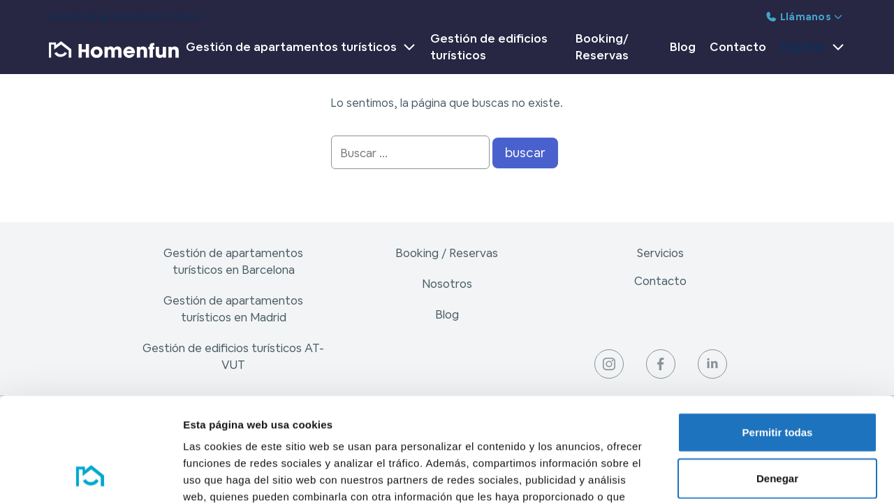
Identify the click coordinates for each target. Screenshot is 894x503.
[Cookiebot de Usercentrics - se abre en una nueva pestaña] (90, 475)
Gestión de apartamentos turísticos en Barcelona (233, 261)
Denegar (777, 384)
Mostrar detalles (756, 475)
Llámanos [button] (804, 16)
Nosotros (447, 283)
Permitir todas (777, 338)
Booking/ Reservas (602, 47)
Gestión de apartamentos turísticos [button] (301, 46)
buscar (525, 152)
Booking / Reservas (446, 253)
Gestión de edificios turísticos (489, 47)
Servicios (660, 253)
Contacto (738, 46)
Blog (683, 46)
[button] (809, 50)
